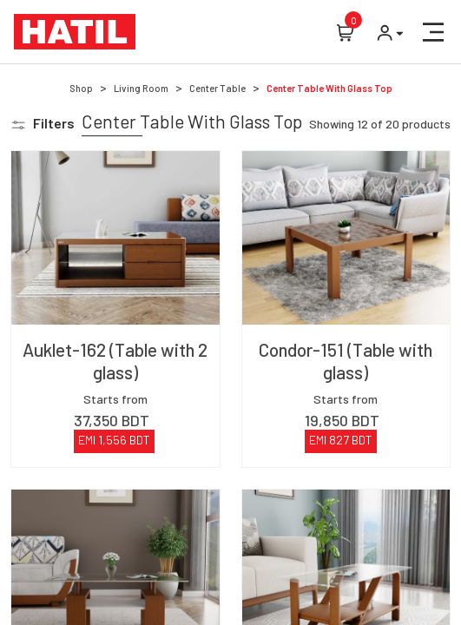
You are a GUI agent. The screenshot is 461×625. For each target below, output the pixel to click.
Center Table (217, 88)
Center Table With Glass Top (329, 88)
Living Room (141, 88)
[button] (433, 32)
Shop (81, 88)
